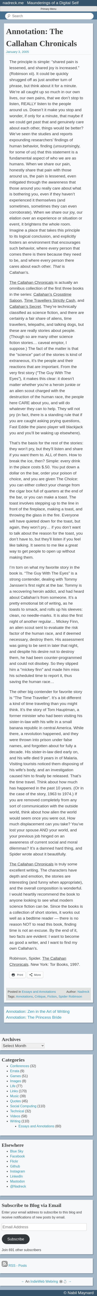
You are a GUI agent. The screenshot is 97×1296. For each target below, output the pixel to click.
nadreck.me (13, 3)
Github (15, 1166)
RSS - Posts (14, 1265)
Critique (40, 996)
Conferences (19, 1066)
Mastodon (17, 1181)
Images (15, 1081)
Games (15, 1076)
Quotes (15, 1101)
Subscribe (15, 1239)
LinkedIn (16, 1176)
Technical (17, 1111)
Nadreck (83, 991)
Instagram (17, 1171)
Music (14, 1096)
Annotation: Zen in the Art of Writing (38, 1011)
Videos (15, 1116)
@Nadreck (18, 1186)
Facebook (17, 1156)
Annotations (24, 996)
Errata (14, 1071)
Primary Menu (48, 9)
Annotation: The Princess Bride (34, 1017)
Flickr (14, 1161)
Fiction (52, 996)
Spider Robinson (70, 996)
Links (14, 1091)
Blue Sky (16, 1151)
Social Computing (23, 1106)
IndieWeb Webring (44, 1281)
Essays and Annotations (39, 991)
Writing (15, 1121)
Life (13, 1086)
